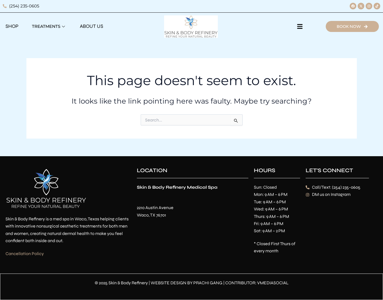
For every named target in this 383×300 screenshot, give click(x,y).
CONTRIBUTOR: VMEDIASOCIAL (257, 282)
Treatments (49, 26)
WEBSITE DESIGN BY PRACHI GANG (186, 282)
